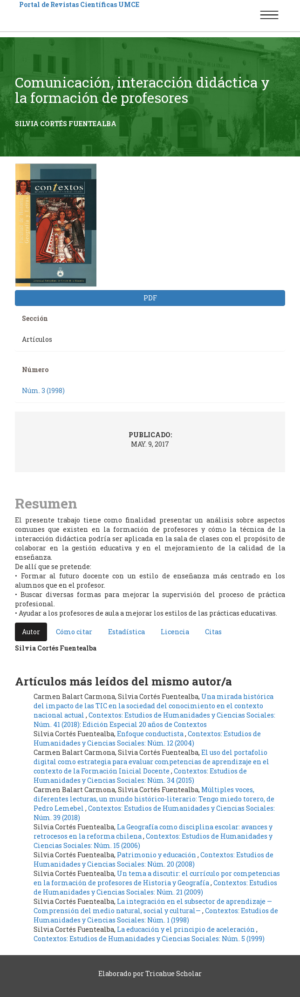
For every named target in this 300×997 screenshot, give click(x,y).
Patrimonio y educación (157, 854)
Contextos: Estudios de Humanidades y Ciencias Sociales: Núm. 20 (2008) (153, 859)
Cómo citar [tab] (74, 631)
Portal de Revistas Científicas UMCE (79, 4)
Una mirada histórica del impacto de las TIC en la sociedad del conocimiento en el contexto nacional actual (153, 705)
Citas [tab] (213, 631)
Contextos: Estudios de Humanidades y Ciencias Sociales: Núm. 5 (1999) (149, 938)
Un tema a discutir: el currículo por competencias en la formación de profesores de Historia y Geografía (157, 878)
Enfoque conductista (151, 733)
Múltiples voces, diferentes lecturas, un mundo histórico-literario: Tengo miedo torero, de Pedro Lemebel (154, 799)
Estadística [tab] (126, 631)
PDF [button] (150, 297)
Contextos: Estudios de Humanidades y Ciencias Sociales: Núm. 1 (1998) (156, 915)
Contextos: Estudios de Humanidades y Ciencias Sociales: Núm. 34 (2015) (140, 775)
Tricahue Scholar (173, 973)
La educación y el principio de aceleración (186, 929)
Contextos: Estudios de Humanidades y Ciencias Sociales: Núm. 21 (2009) (155, 887)
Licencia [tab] (175, 631)
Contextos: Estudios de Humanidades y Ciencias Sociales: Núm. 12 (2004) (147, 738)
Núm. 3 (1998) (43, 390)
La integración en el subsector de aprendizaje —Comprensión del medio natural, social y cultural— (153, 906)
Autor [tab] (31, 631)
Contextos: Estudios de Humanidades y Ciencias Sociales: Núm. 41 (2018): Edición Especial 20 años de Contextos (154, 720)
